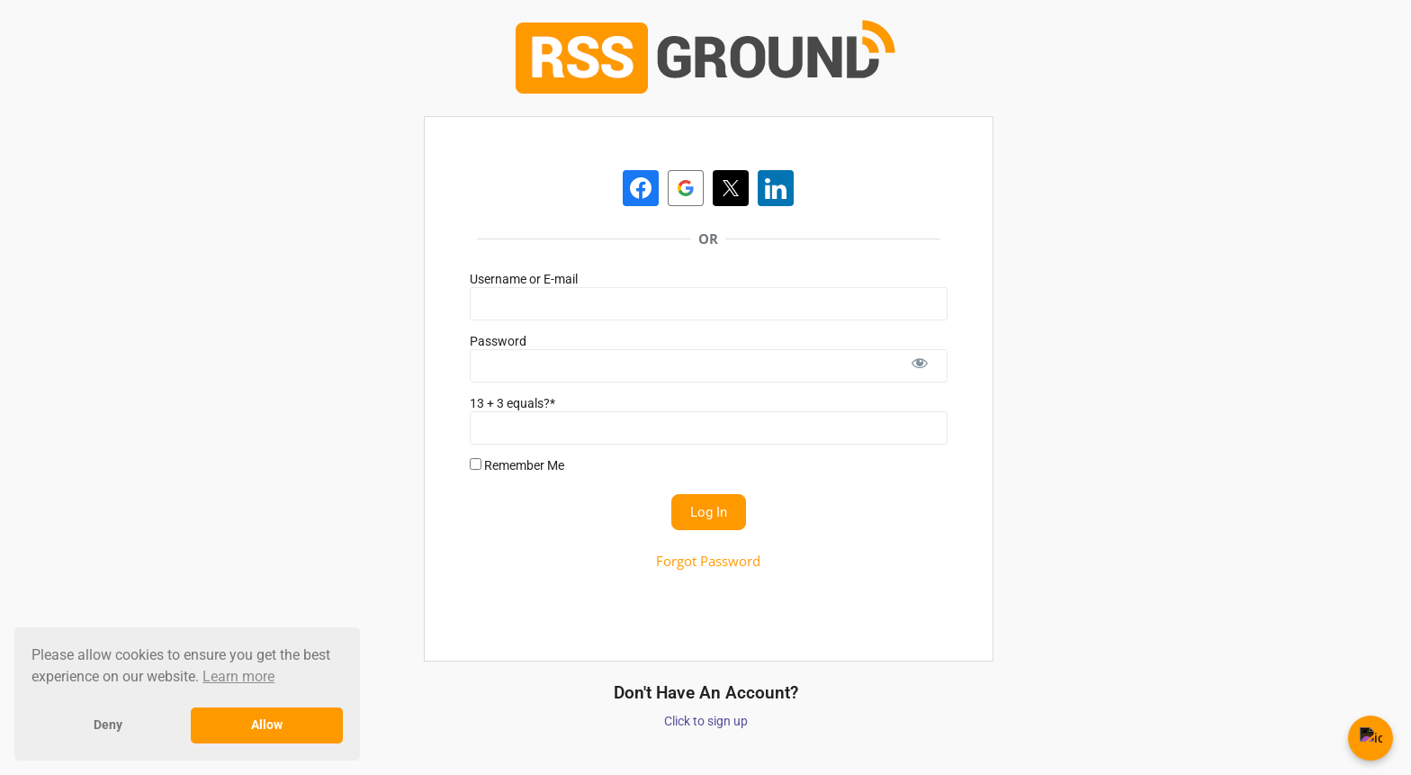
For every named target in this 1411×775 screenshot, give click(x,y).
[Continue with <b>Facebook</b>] (641, 188)
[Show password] (920, 366)
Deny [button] (108, 725)
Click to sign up (706, 721)
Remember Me (517, 465)
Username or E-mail (524, 279)
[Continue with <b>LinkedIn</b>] (776, 188)
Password (498, 341)
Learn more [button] (238, 676)
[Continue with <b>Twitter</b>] (731, 188)
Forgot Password (708, 561)
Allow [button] (267, 725)
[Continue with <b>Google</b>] (686, 188)
